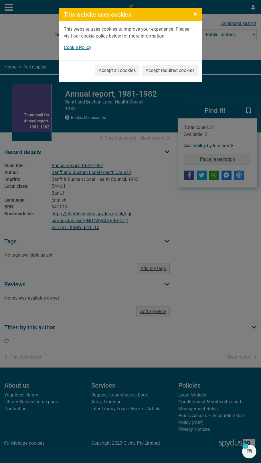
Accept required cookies (170, 70)
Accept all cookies (117, 70)
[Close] (195, 14)
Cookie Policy (77, 47)
